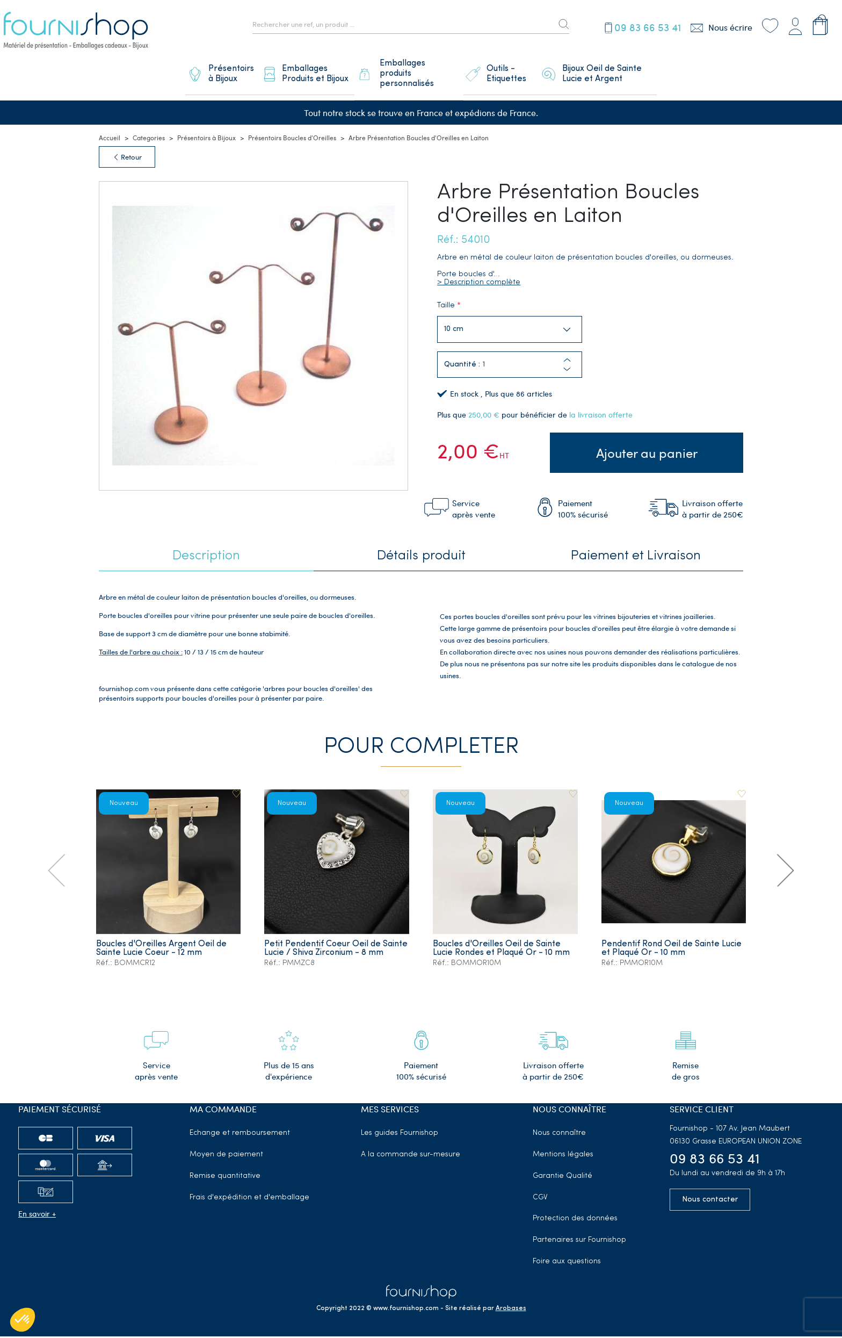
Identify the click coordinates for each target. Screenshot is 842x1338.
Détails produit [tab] (421, 558)
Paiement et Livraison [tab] (636, 558)
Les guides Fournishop (399, 1135)
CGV (540, 1199)
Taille (446, 310)
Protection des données (575, 1221)
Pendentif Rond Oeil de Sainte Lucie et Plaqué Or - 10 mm (672, 950)
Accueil (109, 142)
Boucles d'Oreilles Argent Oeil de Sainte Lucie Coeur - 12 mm (162, 950)
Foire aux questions (567, 1264)
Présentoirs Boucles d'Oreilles (292, 142)
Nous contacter (710, 1201)
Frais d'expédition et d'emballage (249, 1199)
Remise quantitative (225, 1178)
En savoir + (37, 1216)
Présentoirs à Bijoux (206, 142)
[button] (567, 374)
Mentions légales (563, 1157)
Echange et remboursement (240, 1135)
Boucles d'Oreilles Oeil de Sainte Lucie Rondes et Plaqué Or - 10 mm (502, 950)
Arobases (511, 1310)
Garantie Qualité (562, 1178)
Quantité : (462, 370)
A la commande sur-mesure (410, 1157)
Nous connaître (559, 1135)
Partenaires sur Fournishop (579, 1242)
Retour (127, 162)
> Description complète (478, 287)
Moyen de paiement (226, 1157)
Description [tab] (206, 558)
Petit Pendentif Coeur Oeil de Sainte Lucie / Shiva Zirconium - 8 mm (329, 955)
